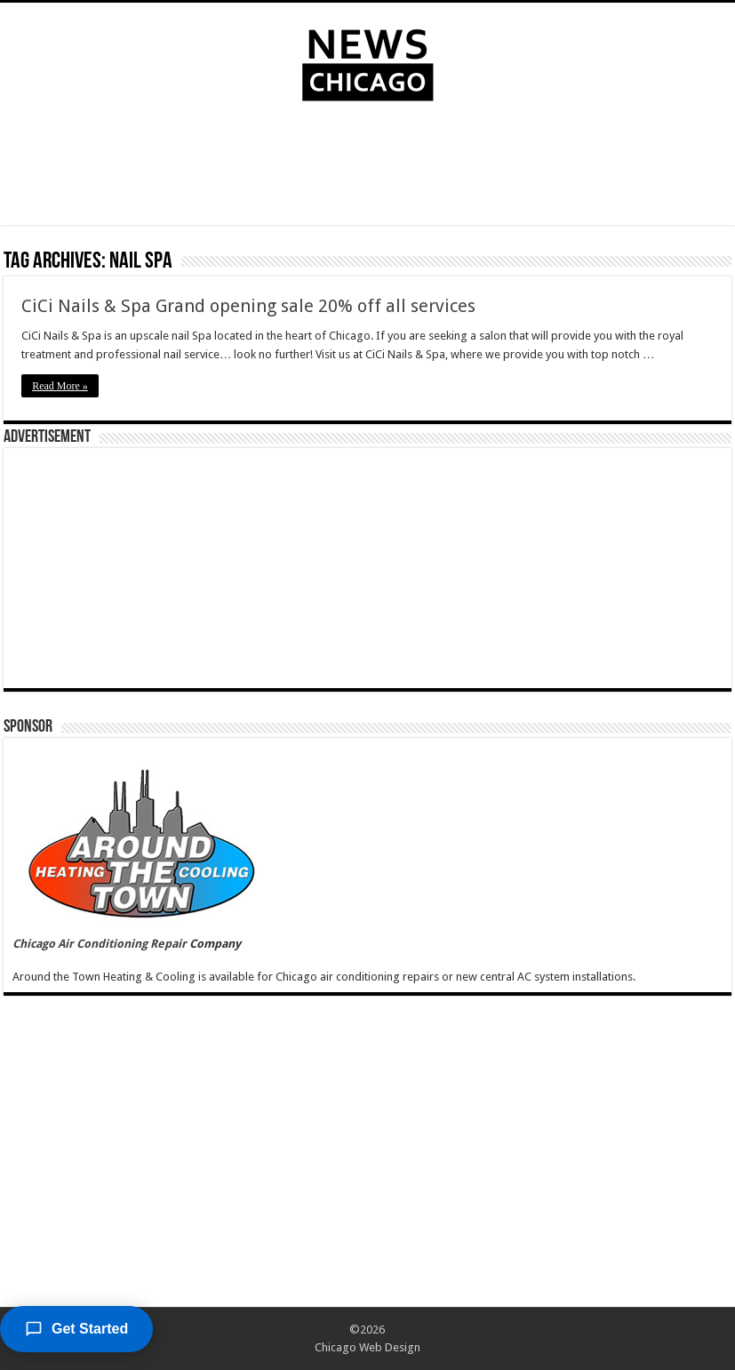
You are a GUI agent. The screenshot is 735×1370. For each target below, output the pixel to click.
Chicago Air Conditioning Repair (99, 943)
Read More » (60, 386)
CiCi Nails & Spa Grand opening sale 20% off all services (248, 305)
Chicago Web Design (367, 1347)
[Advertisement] (367, 167)
